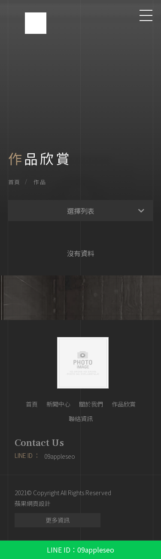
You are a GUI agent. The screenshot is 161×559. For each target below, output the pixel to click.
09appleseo (59, 456)
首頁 (14, 182)
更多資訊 (58, 520)
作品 (39, 182)
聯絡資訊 (81, 418)
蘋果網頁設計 (33, 503)
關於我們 (91, 404)
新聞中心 (58, 404)
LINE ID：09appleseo (80, 549)
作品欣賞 (124, 404)
